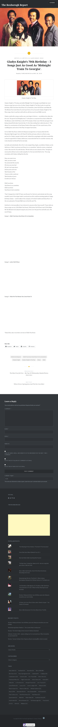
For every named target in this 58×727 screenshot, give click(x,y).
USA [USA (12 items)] (17, 703)
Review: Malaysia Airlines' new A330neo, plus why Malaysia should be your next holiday (34, 596)
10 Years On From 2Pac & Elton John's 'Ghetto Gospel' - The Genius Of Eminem (34, 603)
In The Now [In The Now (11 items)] (20, 682)
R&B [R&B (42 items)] (21, 697)
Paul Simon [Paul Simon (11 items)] (36, 694)
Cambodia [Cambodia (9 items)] (35, 673)
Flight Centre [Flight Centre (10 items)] (25, 679)
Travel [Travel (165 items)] (46, 700)
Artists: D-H (26, 58)
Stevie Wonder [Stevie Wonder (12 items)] (24, 700)
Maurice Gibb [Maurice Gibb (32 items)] (24, 688)
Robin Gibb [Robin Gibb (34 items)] (29, 697)
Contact (35, 718)
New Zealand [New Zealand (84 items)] (31, 691)
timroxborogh (26, 73)
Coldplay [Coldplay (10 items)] (44, 673)
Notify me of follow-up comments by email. (18, 460)
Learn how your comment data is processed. (36, 481)
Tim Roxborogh (14, 504)
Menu (53, 2)
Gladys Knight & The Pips (28, 360)
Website (7, 443)
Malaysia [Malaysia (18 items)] (42, 685)
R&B (44, 360)
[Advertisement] (29, 525)
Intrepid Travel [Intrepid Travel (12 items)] (30, 682)
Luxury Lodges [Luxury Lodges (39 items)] (32, 685)
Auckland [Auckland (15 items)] (21, 670)
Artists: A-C (18, 58)
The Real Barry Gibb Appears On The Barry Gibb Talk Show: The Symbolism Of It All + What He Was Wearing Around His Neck (34, 587)
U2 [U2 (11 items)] (11, 703)
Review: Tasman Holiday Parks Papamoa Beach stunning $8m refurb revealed (27, 639)
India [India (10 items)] (11, 682)
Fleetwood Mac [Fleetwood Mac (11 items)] (14, 679)
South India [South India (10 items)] (13, 700)
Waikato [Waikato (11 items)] (24, 703)
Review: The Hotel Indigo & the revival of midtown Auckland (23, 630)
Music (42, 58)
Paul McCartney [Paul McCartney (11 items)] (25, 694)
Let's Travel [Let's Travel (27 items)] (41, 682)
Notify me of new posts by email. (15, 466)
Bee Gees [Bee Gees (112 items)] (13, 673)
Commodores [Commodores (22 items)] (13, 676)
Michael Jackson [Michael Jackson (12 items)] (36, 688)
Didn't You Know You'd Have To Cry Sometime (34, 357)
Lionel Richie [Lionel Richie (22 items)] (13, 685)
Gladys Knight (35, 58)
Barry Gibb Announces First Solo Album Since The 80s (32, 610)
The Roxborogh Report (15, 5)
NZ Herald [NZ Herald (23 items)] (42, 691)
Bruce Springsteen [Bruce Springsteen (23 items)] (24, 673)
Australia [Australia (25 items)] (30, 670)
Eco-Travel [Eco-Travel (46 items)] (32, 676)
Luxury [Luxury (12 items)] (22, 685)
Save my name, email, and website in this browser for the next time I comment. (26, 454)
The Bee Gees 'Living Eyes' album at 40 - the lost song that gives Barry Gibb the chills (34, 564)
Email (7, 436)
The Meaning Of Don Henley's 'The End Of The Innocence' (33, 546)
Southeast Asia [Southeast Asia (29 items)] (40, 697)
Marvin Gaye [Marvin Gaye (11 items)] (13, 688)
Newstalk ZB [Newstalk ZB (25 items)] (21, 691)
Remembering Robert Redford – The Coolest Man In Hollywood (24, 627)
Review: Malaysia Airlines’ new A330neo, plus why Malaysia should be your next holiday (28, 623)
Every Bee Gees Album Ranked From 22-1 (29, 552)
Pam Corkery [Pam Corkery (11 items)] (13, 694)
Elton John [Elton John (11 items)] (42, 676)
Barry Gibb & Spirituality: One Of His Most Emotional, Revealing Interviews (32, 571)
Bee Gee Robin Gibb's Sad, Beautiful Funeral (30, 557)
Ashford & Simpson (16, 357)
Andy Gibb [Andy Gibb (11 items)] (12, 670)
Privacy (40, 718)
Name (7, 429)
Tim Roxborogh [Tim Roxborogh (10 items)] (36, 700)
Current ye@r (9, 475)
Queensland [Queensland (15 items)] (13, 697)
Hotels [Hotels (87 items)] (45, 679)
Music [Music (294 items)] (12, 691)
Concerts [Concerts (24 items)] (23, 676)
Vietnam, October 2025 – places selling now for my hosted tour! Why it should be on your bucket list (28, 635)
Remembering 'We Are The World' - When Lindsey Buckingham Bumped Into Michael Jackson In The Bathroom (34, 579)
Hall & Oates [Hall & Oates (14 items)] (36, 679)
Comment (8, 408)
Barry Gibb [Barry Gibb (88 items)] (40, 670)
